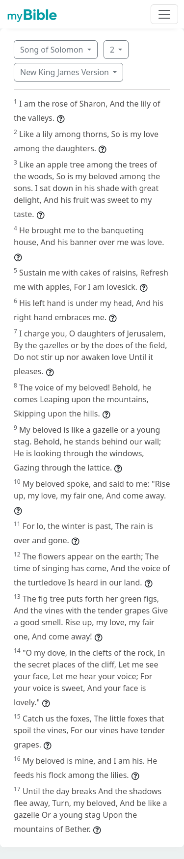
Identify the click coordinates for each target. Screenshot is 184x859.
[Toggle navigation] (164, 14)
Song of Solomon (52, 49)
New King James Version (65, 72)
